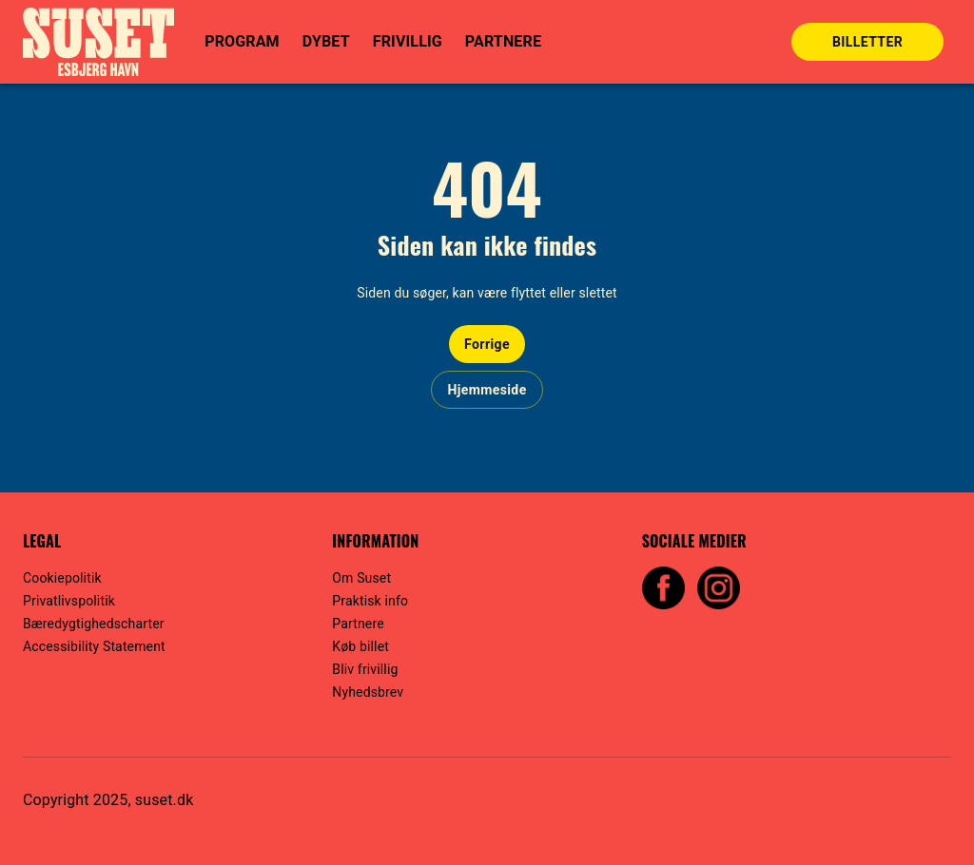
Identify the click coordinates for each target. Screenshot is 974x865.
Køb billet (360, 646)
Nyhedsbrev (367, 692)
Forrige (487, 344)
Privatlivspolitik (69, 600)
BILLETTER (867, 41)
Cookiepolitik (62, 578)
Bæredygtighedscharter (94, 623)
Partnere (357, 623)
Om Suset (361, 578)
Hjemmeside (486, 389)
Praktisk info (370, 600)
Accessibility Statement (94, 646)
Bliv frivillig (365, 669)
